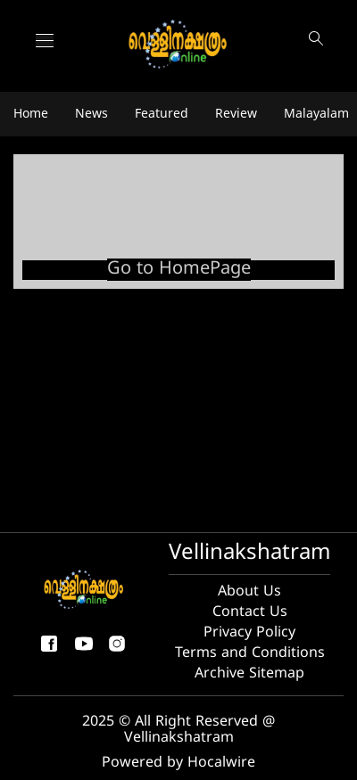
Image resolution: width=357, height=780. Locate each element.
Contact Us (249, 612)
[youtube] (84, 651)
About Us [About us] (249, 592)
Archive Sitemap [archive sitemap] (249, 674)
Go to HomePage (179, 270)
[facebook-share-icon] (49, 651)
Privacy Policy (249, 633)
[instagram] (117, 651)
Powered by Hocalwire (178, 763)
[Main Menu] (45, 40)
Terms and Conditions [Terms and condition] (250, 653)
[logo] (179, 45)
